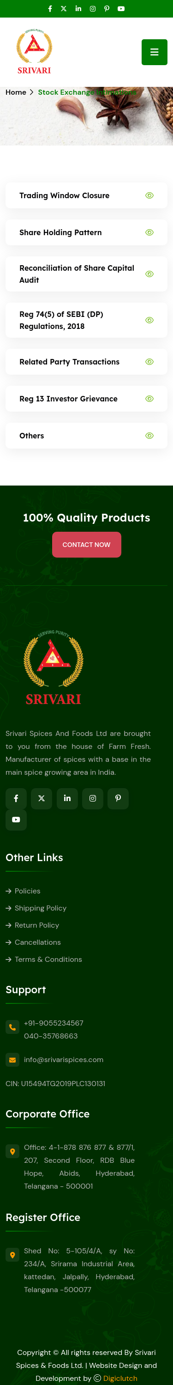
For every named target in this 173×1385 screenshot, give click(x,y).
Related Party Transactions (69, 361)
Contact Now (87, 545)
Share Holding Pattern (60, 232)
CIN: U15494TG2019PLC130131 (55, 1083)
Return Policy (37, 925)
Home (16, 92)
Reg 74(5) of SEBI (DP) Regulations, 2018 (61, 320)
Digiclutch (120, 1378)
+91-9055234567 (54, 1023)
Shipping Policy (40, 908)
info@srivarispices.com (63, 1059)
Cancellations (38, 942)
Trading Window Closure (64, 195)
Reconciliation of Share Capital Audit (76, 274)
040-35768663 (51, 1036)
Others (31, 435)
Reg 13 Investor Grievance (68, 398)
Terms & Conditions (48, 959)
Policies (28, 891)
